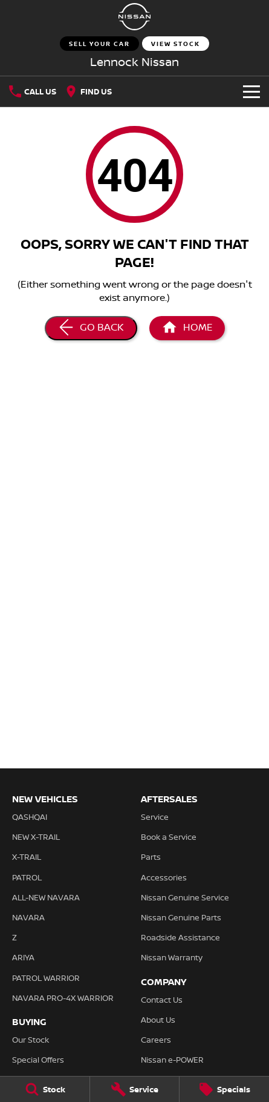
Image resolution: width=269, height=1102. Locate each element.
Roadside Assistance (180, 937)
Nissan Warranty (172, 957)
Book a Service (168, 836)
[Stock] (44, 1089)
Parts (151, 856)
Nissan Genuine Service (185, 897)
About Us (158, 1019)
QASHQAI (29, 816)
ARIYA (23, 957)
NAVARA (28, 917)
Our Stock (30, 1039)
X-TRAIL (26, 856)
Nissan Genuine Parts (181, 917)
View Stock (175, 43)
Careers (156, 1039)
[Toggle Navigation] (251, 91)
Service (155, 816)
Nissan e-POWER (172, 1059)
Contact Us (162, 999)
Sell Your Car (99, 43)
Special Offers (38, 1059)
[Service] (135, 1089)
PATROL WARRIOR (46, 977)
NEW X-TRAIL (36, 836)
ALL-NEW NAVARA (46, 897)
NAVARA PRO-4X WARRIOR (63, 997)
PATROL (27, 877)
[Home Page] (134, 16)
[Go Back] (91, 328)
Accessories (164, 877)
